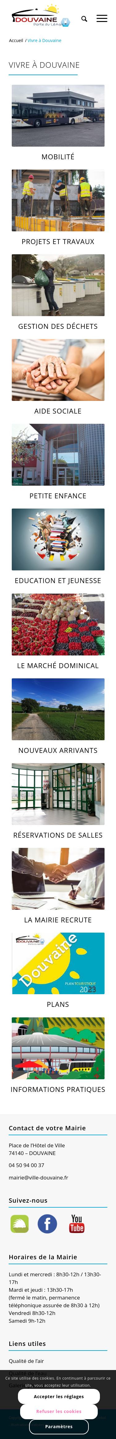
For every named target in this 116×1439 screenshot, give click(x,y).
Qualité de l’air (26, 1360)
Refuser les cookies (59, 1411)
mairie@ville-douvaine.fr (38, 1177)
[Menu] (102, 15)
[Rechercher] (84, 15)
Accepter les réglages (59, 1396)
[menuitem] (84, 13)
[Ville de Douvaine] (48, 15)
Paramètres (59, 1426)
